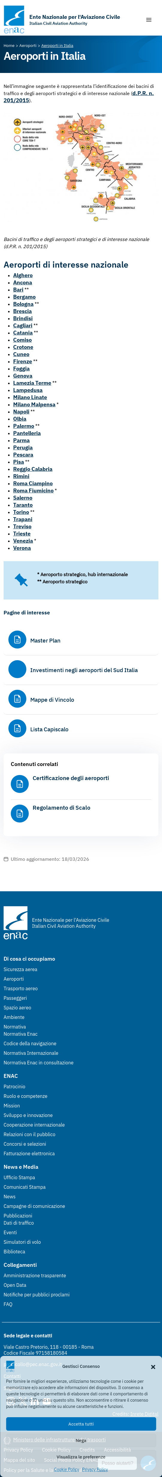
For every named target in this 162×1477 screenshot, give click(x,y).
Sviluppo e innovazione (28, 1115)
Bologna (23, 303)
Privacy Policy (95, 1469)
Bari (18, 289)
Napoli (21, 411)
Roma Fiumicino (33, 490)
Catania (23, 332)
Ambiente (14, 1017)
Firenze (22, 361)
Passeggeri (15, 998)
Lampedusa (28, 390)
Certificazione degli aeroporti (71, 778)
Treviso (22, 526)
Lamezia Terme (32, 382)
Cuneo (21, 354)
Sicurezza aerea (20, 969)
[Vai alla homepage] (62, 19)
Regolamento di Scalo (61, 808)
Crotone (23, 347)
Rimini (21, 476)
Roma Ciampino (33, 483)
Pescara (23, 454)
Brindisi (23, 318)
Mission (12, 1106)
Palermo (23, 425)
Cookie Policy (66, 1469)
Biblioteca (14, 1252)
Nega (81, 1440)
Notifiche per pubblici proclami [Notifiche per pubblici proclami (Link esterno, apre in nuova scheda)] (36, 1295)
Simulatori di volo (22, 1242)
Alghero (23, 275)
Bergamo (24, 296)
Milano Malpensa (34, 404)
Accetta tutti (81, 1424)
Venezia (23, 540)
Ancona (22, 282)
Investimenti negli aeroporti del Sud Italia (84, 670)
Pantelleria (27, 433)
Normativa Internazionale (31, 1053)
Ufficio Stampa (19, 1177)
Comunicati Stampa (25, 1187)
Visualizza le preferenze (81, 1457)
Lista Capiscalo (49, 729)
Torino (21, 512)
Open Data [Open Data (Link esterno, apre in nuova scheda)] (15, 1285)
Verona (22, 547)
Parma (21, 440)
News (10, 1197)
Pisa (18, 461)
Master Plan (45, 640)
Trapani (22, 519)
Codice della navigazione (30, 1043)
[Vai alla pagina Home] (9, 45)
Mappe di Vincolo (52, 700)
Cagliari (22, 325)
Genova (22, 375)
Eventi (10, 1232)
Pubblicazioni (18, 1216)
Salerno (22, 497)
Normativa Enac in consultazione (39, 1063)
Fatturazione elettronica (29, 1153)
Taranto (23, 504)
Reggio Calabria (32, 469)
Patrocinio (14, 1087)
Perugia (23, 447)
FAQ (8, 1304)
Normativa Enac (20, 1034)
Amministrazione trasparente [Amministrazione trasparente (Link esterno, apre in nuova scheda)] (35, 1275)
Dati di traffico (19, 1223)
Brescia (22, 311)
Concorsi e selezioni (25, 1144)
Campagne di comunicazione (34, 1206)
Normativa (15, 1027)
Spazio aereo (17, 1008)
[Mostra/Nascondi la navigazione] (148, 19)
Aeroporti (14, 979)
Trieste (22, 533)
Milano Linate (30, 397)
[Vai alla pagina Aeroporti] (28, 45)
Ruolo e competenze (25, 1096)
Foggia (21, 368)
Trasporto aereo (21, 988)
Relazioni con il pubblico (29, 1134)
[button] (153, 1366)
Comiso (22, 339)
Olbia (19, 418)
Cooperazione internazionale (34, 1125)
